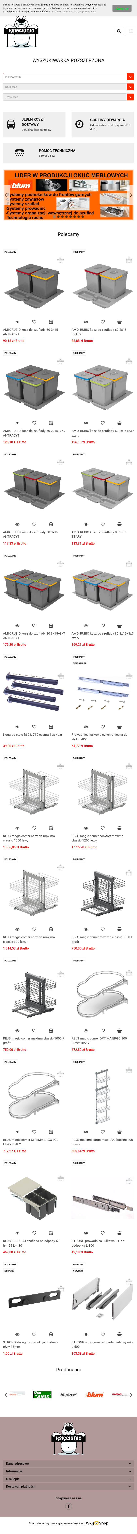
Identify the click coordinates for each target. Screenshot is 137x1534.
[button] (68, 1463)
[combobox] (68, 76)
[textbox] (65, 77)
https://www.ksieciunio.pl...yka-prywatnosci (72, 11)
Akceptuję (122, 8)
